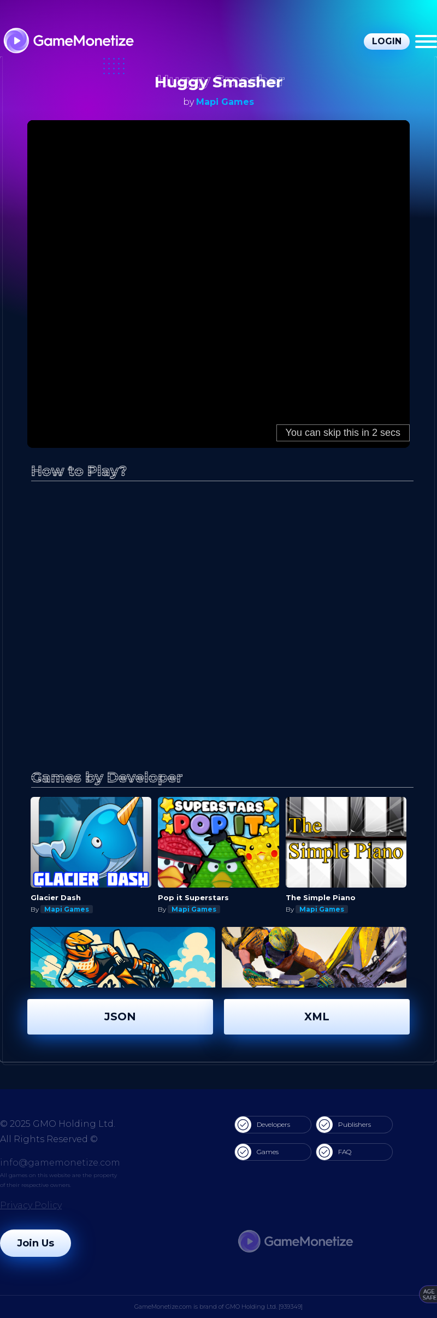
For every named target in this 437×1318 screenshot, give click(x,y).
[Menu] (426, 41)
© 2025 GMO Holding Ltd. (57, 1124)
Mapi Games (225, 102)
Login (386, 41)
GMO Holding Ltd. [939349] (264, 1306)
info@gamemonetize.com (60, 1162)
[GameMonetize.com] (68, 41)
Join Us (35, 1243)
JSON (120, 1016)
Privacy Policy (31, 1205)
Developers (262, 1124)
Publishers (343, 1124)
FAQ (333, 1152)
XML (316, 1016)
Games (257, 1152)
